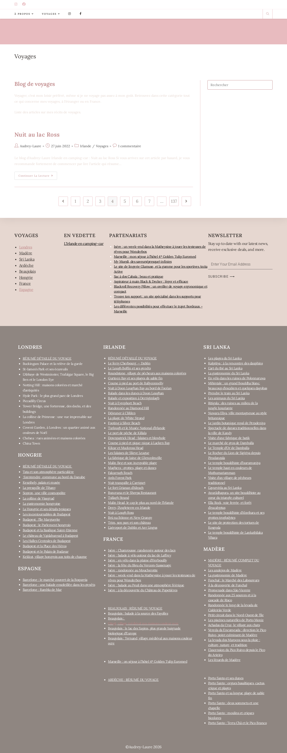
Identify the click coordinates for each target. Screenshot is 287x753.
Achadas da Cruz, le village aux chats (234, 625)
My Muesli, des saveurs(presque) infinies (143, 261)
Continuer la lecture (37, 174)
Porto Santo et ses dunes (225, 678)
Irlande (85, 146)
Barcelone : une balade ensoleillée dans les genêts (59, 585)
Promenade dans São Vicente (229, 590)
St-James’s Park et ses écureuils (45, 369)
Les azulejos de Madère (225, 570)
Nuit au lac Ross (37, 134)
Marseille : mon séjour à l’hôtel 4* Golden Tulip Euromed (155, 256)
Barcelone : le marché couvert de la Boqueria (55, 580)
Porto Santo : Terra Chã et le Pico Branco (237, 723)
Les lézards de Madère (224, 660)
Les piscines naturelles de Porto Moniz (236, 620)
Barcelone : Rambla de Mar (42, 590)
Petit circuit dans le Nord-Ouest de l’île (236, 615)
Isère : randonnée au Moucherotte (133, 570)
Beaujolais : (116, 618)
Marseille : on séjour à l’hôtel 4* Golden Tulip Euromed (147, 661)
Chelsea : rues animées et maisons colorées (54, 438)
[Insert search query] (240, 85)
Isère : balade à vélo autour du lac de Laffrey (139, 555)
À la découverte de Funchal (227, 585)
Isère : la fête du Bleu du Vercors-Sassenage (139, 565)
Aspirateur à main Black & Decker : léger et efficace (151, 281)
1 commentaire (129, 146)
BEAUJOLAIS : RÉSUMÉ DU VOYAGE (135, 608)
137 (174, 201)
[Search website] (267, 14)
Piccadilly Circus (34, 401)
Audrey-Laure (30, 146)
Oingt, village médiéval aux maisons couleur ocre (143, 623)
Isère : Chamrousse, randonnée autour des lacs (141, 550)
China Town (31, 443)
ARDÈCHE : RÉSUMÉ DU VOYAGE (133, 680)
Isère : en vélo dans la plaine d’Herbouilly (137, 560)
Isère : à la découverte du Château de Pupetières (142, 590)
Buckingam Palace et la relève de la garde (53, 364)
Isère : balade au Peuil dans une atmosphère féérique (146, 585)
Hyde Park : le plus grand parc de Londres (53, 396)
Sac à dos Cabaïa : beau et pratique (138, 276)
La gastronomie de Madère (227, 575)
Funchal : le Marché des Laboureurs (233, 580)
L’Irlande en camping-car (85, 243)
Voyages (102, 146)
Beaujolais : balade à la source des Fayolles (138, 613)
